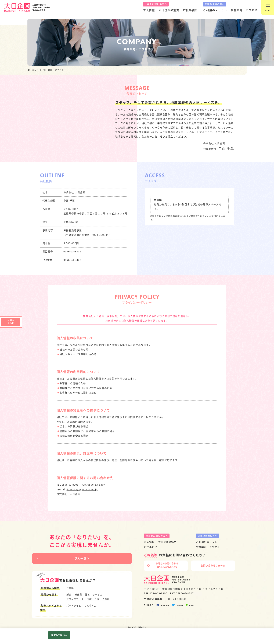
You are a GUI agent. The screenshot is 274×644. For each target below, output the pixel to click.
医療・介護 (94, 600)
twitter (177, 605)
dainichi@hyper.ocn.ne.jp (83, 497)
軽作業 (79, 595)
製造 (69, 595)
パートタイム (74, 606)
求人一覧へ (82, 559)
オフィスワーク (75, 600)
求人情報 (149, 10)
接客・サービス (95, 595)
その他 (108, 600)
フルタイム (92, 606)
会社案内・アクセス (244, 10)
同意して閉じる (59, 634)
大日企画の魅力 (168, 10)
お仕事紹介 (190, 10)
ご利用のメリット (215, 10)
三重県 (70, 589)
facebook (163, 605)
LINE (190, 605)
